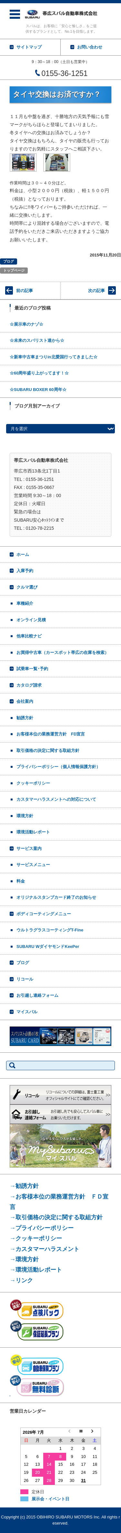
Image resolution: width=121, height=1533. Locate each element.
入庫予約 (24, 570)
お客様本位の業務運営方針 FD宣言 (50, 734)
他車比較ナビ (29, 636)
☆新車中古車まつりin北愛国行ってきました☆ (53, 356)
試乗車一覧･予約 (32, 668)
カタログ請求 (29, 685)
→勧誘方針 (24, 1186)
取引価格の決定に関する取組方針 (47, 750)
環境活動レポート (33, 832)
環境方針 (24, 815)
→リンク (21, 1280)
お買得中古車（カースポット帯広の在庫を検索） (62, 652)
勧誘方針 (24, 717)
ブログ (8, 261)
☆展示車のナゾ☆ (26, 324)
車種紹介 (24, 603)
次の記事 (96, 290)
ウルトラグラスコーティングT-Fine (49, 930)
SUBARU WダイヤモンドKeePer (47, 946)
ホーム (22, 554)
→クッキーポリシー (36, 1238)
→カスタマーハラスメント (44, 1249)
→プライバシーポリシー (42, 1228)
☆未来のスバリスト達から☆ (37, 340)
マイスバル (26, 1011)
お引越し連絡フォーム (37, 995)
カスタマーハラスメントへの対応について (56, 799)
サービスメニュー (33, 864)
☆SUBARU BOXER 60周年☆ (38, 389)
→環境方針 (24, 1259)
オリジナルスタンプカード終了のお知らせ (56, 897)
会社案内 (24, 701)
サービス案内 (29, 848)
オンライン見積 (31, 619)
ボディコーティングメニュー (43, 913)
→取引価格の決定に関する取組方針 (56, 1217)
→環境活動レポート (36, 1270)
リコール (24, 979)
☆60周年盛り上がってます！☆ (39, 373)
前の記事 (24, 290)
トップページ (14, 270)
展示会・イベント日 (50, 1498)
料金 (20, 881)
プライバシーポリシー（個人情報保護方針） (58, 766)
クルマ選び (26, 587)
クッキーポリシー (33, 783)
